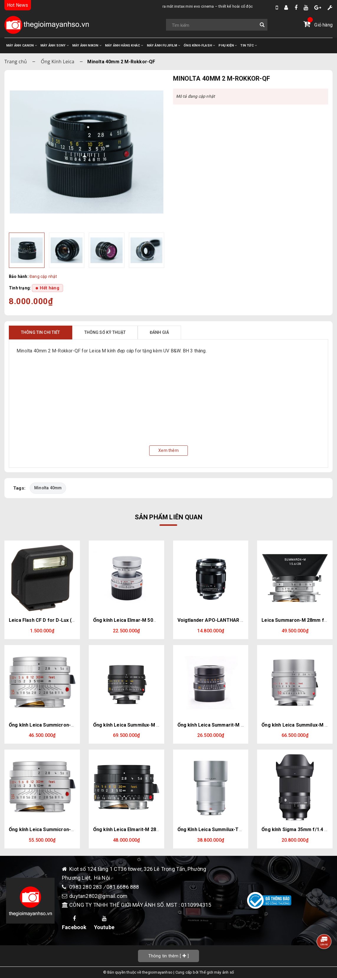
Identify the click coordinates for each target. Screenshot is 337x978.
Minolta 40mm (48, 487)
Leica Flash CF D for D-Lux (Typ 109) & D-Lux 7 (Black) (70, 620)
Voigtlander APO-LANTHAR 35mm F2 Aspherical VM (236, 620)
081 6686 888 (122, 887)
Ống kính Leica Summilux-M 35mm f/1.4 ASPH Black (151, 725)
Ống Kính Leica (57, 61)
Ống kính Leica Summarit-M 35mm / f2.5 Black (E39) (235, 725)
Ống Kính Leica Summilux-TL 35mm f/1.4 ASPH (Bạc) (236, 829)
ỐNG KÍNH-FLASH (199, 45)
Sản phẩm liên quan (169, 517)
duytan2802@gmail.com (98, 896)
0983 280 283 (86, 887)
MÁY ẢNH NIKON (86, 45)
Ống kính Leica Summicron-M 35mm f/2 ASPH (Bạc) (67, 725)
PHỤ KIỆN (227, 45)
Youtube (104, 923)
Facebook (74, 923)
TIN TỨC (248, 45)
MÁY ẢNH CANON (21, 45)
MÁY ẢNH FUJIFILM (163, 45)
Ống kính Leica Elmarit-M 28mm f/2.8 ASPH (141, 829)
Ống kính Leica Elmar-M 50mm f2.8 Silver (139, 620)
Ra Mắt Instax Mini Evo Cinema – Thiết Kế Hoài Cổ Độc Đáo (151, 6)
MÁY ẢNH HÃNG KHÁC (124, 45)
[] (168, 955)
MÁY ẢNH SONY (54, 45)
